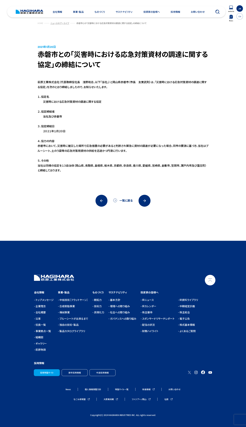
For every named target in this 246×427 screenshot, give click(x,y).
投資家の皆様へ (151, 11)
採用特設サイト (47, 372)
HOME (40, 23)
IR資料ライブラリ (188, 300)
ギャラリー (41, 343)
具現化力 (98, 312)
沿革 (38, 318)
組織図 (39, 337)
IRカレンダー (149, 306)
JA (239, 8)
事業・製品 (78, 11)
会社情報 (57, 11)
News (68, 389)
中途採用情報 (102, 372)
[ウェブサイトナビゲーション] (231, 8)
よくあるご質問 (187, 331)
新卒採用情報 (75, 372)
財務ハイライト (150, 331)
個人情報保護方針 (93, 389)
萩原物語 (40, 349)
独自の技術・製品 (69, 324)
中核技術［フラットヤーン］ (73, 300)
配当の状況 (148, 324)
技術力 (97, 306)
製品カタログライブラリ (72, 331)
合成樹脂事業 (67, 306)
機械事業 (64, 312)
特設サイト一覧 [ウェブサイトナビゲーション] (121, 389)
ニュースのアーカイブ (59, 23)
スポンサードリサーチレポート (158, 318)
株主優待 (147, 312)
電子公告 (184, 318)
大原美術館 (111, 399)
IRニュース (148, 300)
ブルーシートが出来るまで (73, 318)
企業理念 (40, 306)
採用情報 (175, 11)
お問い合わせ (198, 11)
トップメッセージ (44, 300)
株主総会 (184, 312)
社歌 (168, 399)
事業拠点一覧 (43, 331)
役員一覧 (40, 324)
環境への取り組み (120, 306)
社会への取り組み (120, 312)
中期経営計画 (187, 306)
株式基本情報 (187, 324)
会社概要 (40, 312)
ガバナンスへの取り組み (123, 318)
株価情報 (148, 389)
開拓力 (97, 300)
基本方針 (115, 300)
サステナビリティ (124, 11)
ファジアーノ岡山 (141, 399)
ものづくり (99, 11)
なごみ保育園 (81, 399)
